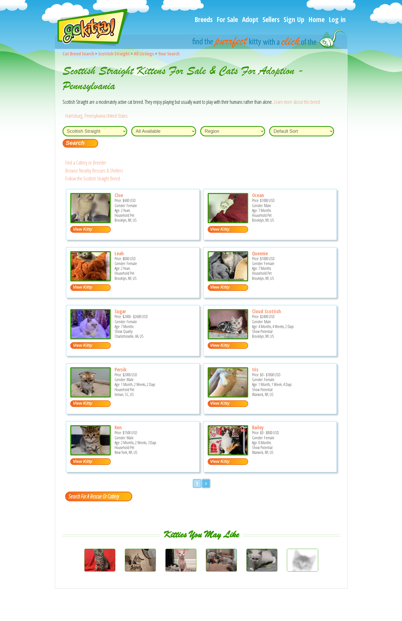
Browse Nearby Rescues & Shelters (94, 170)
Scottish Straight (114, 53)
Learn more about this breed (297, 101)
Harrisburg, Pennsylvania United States (96, 115)
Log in (337, 19)
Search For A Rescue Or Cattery (93, 496)
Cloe (119, 195)
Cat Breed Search (78, 53)
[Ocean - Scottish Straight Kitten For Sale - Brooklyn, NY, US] (228, 221)
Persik (120, 369)
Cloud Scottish (266, 311)
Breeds (204, 19)
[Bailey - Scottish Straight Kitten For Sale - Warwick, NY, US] (228, 453)
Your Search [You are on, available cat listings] (168, 53)
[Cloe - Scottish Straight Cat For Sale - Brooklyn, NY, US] (90, 221)
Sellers (271, 19)
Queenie (260, 253)
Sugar (120, 311)
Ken (118, 427)
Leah (119, 253)
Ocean (258, 195)
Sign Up (294, 19)
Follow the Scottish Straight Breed (92, 178)
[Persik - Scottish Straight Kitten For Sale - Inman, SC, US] (90, 395)
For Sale (227, 19)
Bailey (258, 427)
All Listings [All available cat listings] (144, 53)
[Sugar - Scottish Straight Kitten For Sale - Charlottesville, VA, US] (90, 337)
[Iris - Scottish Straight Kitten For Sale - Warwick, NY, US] (228, 395)
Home (316, 19)
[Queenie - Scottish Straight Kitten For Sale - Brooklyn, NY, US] (228, 279)
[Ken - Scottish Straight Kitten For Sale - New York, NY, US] (90, 453)
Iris (255, 369)
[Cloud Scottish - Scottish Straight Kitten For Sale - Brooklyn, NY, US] (228, 337)
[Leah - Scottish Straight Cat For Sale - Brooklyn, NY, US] (90, 279)
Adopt (250, 19)
